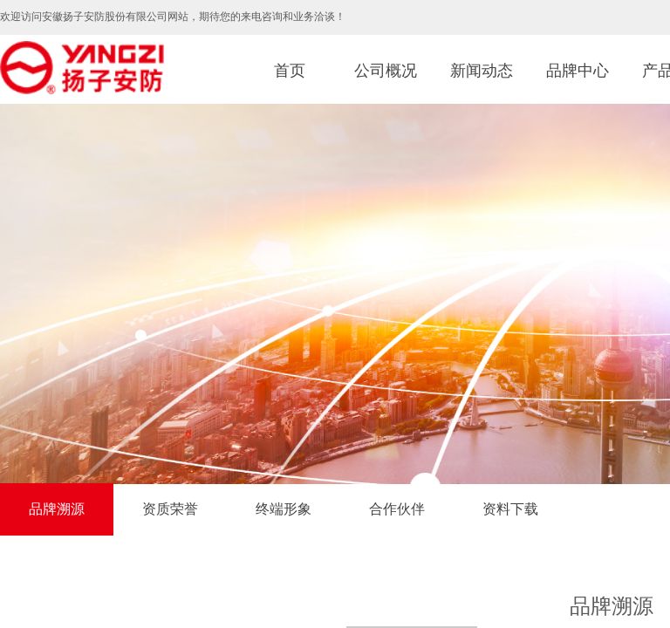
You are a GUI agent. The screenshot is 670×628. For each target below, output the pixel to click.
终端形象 (283, 509)
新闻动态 (481, 70)
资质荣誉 (170, 509)
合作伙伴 (397, 509)
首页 (289, 70)
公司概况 (385, 70)
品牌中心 (577, 70)
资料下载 (510, 509)
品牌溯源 (57, 509)
